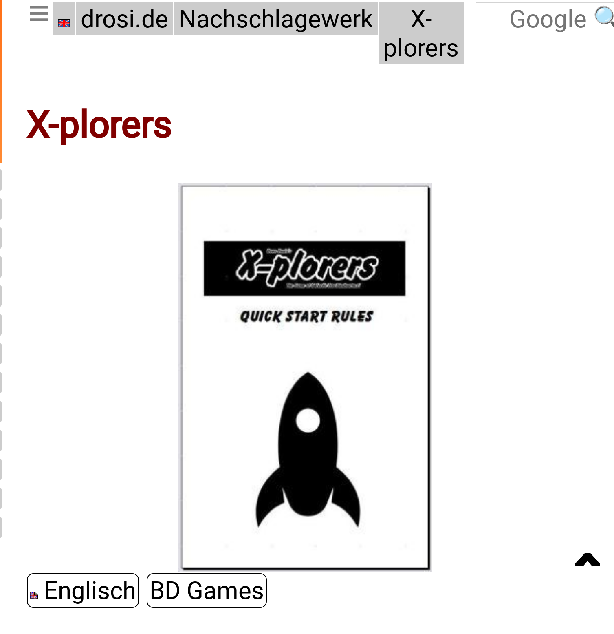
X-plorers (421, 33)
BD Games (207, 590)
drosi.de (124, 18)
